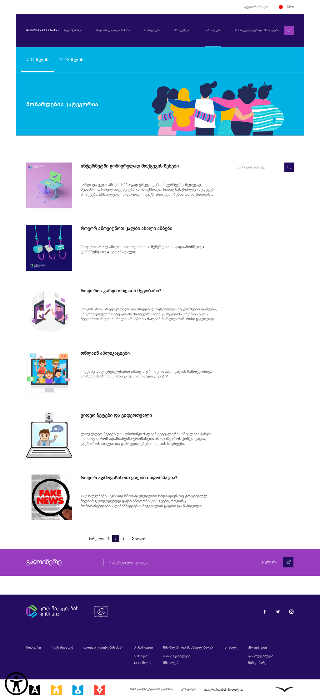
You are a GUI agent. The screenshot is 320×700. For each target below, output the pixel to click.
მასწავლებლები (177, 656)
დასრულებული (260, 656)
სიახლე (231, 647)
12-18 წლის (71, 59)
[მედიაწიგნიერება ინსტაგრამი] (291, 611)
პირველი (96, 539)
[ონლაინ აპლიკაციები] (49, 372)
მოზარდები (212, 30)
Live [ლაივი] (286, 6)
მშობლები (171, 662)
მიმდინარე (257, 662)
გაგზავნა (269, 562)
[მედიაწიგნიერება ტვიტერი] (278, 611)
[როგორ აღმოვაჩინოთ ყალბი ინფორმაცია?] (49, 497)
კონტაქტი (188, 689)
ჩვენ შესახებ (73, 30)
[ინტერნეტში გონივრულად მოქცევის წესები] (49, 185)
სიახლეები (152, 30)
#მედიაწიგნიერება (42, 30)
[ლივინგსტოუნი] (284, 689)
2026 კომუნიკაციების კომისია (151, 689)
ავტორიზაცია (256, 6)
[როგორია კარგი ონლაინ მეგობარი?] (49, 310)
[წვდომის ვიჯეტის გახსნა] (16, 683)
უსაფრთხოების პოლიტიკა (223, 689)
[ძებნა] (289, 167)
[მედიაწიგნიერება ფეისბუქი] (264, 611)
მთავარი (33, 647)
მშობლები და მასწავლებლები (188, 647)
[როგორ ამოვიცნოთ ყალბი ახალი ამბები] (49, 247)
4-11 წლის (37, 59)
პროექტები (182, 30)
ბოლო (140, 539)
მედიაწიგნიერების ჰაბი (113, 30)
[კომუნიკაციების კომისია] (52, 611)
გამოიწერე (44, 562)
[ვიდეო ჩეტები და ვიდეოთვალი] (49, 435)
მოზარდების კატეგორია (62, 104)
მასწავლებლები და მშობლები (257, 30)
